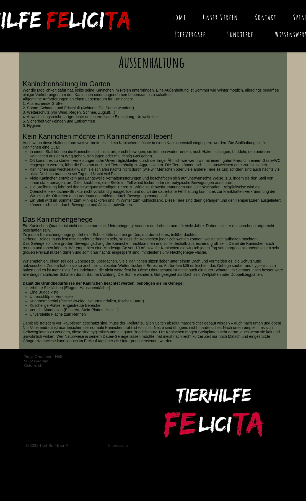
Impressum (118, 445)
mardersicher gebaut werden (205, 323)
